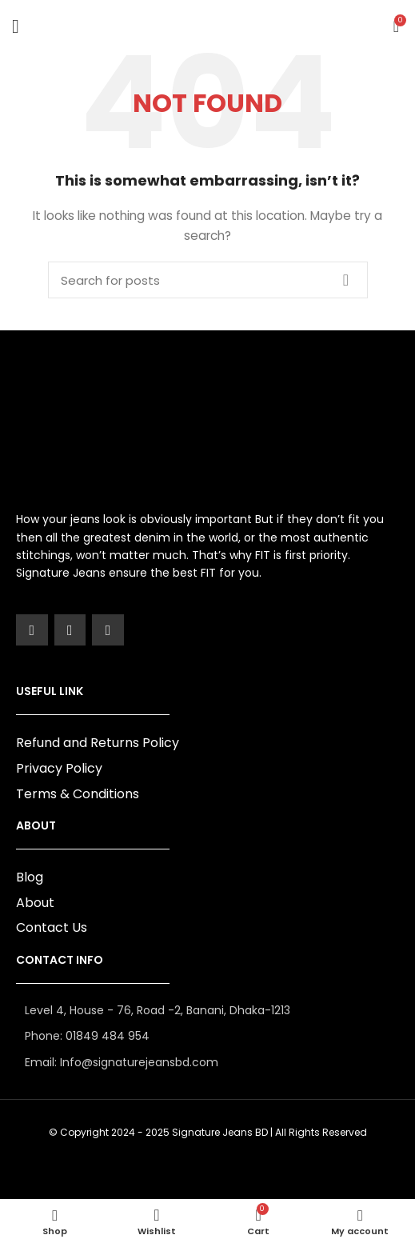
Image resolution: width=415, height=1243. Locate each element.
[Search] (208, 280)
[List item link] (207, 1036)
